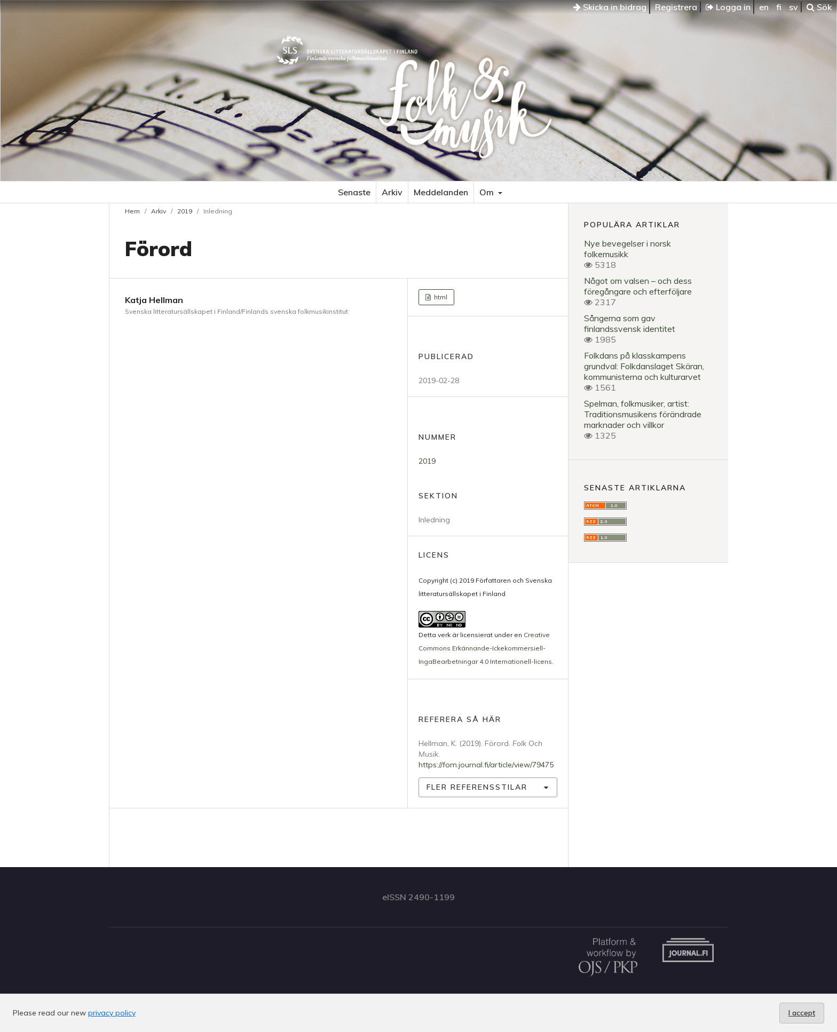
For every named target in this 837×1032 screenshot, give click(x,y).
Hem (132, 211)
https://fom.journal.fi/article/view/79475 (486, 764)
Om (487, 192)
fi (778, 7)
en (764, 7)
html (439, 297)
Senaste (354, 192)
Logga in (728, 7)
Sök (819, 7)
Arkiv (392, 192)
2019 (184, 211)
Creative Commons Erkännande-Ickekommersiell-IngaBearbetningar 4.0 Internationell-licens (485, 648)
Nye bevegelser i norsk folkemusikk (627, 248)
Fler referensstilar (477, 787)
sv (793, 7)
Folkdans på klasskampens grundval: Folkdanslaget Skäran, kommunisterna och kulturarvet (644, 366)
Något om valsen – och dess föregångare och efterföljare (638, 286)
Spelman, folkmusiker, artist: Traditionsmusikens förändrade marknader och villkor (642, 414)
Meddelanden (441, 192)
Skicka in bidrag (609, 7)
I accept (801, 1013)
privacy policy (112, 1013)
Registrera (676, 7)
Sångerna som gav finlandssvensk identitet (629, 323)
